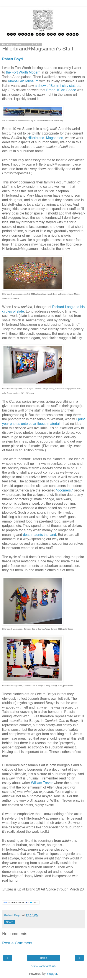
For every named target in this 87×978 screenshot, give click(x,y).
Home (43, 957)
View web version (43, 966)
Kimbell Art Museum (23, 81)
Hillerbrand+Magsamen (45, 138)
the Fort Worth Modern (23, 72)
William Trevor (42, 783)
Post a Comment (17, 943)
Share (9, 922)
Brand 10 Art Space (61, 90)
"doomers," (64, 490)
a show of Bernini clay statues (57, 86)
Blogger (51, 973)
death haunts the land (39, 535)
